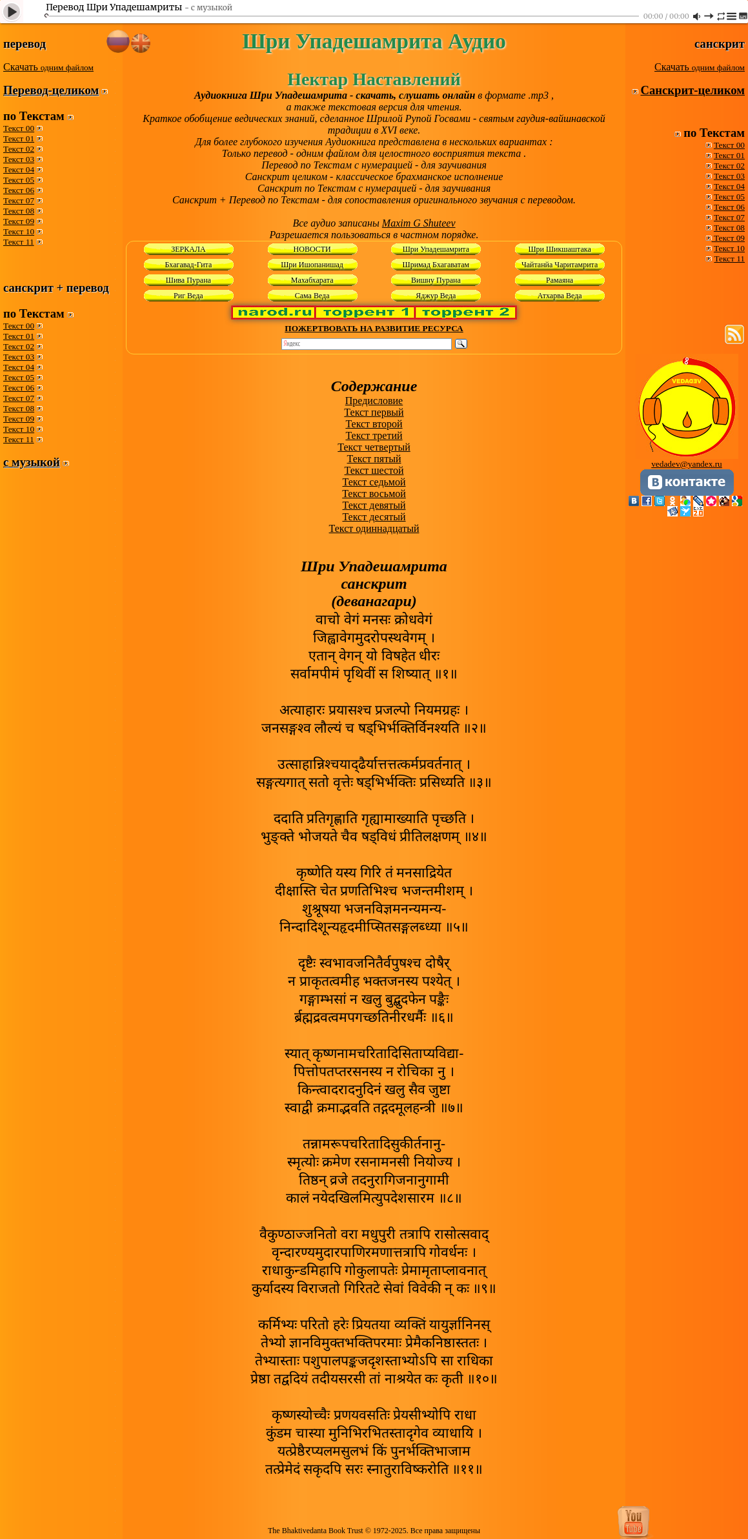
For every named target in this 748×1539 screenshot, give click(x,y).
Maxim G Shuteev (419, 223)
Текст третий (373, 435)
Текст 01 (18, 138)
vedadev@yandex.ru (686, 464)
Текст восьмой (374, 493)
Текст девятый (374, 505)
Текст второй (373, 423)
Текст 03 (18, 159)
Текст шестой (374, 470)
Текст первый (373, 412)
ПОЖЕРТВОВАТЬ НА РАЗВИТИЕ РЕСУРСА (374, 328)
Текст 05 (18, 180)
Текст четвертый (374, 447)
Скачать (48, 66)
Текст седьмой (373, 481)
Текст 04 (18, 169)
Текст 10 (18, 231)
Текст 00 (18, 128)
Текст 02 (18, 149)
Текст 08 (18, 211)
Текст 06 (18, 190)
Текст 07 (18, 200)
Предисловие (374, 400)
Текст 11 (18, 242)
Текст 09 (18, 221)
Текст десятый (373, 516)
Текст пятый (374, 458)
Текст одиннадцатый (374, 528)
